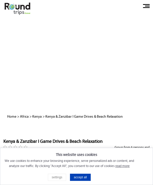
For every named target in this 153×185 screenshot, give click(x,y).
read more (122, 166)
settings (57, 177)
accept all (80, 177)
